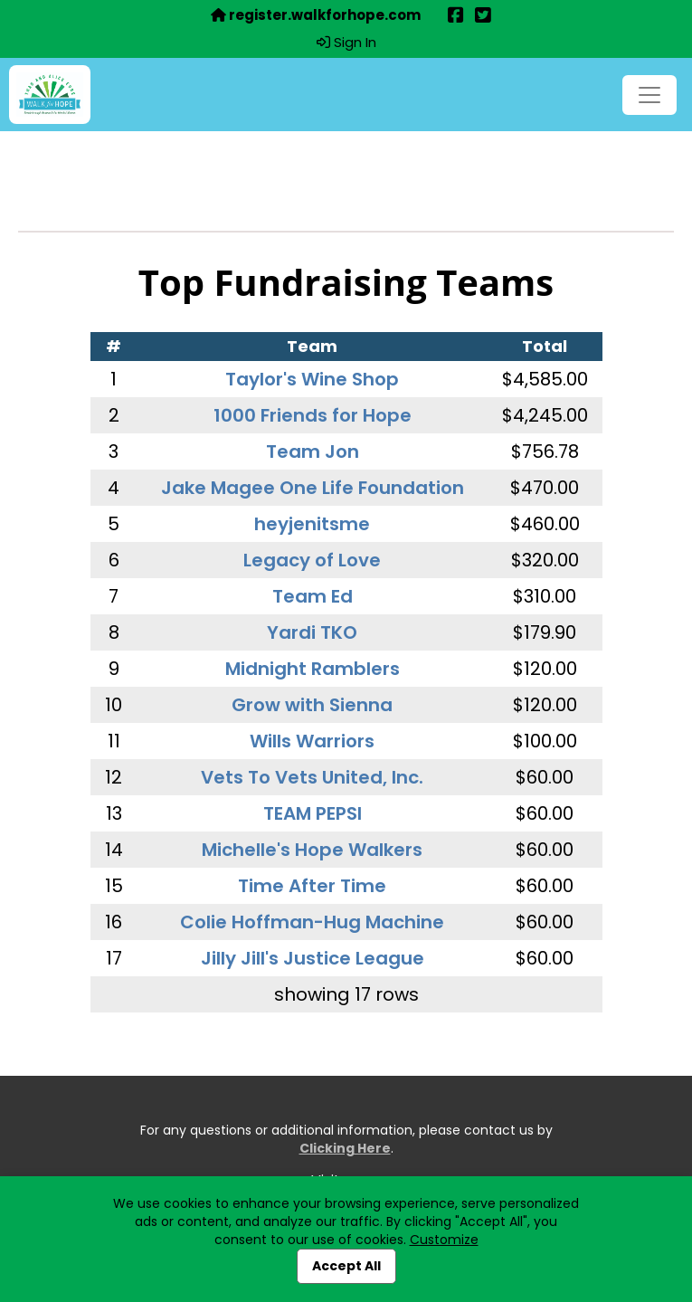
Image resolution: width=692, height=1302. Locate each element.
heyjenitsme (312, 524)
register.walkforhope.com (316, 15)
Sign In (346, 42)
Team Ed (312, 596)
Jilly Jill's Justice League (312, 958)
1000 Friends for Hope (312, 415)
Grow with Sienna (312, 705)
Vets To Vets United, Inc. (312, 777)
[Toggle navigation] (649, 95)
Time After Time (312, 885)
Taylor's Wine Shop (312, 379)
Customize (444, 1240)
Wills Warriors (312, 741)
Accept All (346, 1266)
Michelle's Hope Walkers (312, 849)
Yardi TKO (312, 632)
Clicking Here (345, 1148)
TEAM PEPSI (312, 813)
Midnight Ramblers (312, 668)
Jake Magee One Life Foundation (312, 487)
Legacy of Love (312, 560)
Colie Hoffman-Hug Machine (312, 922)
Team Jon (312, 451)
